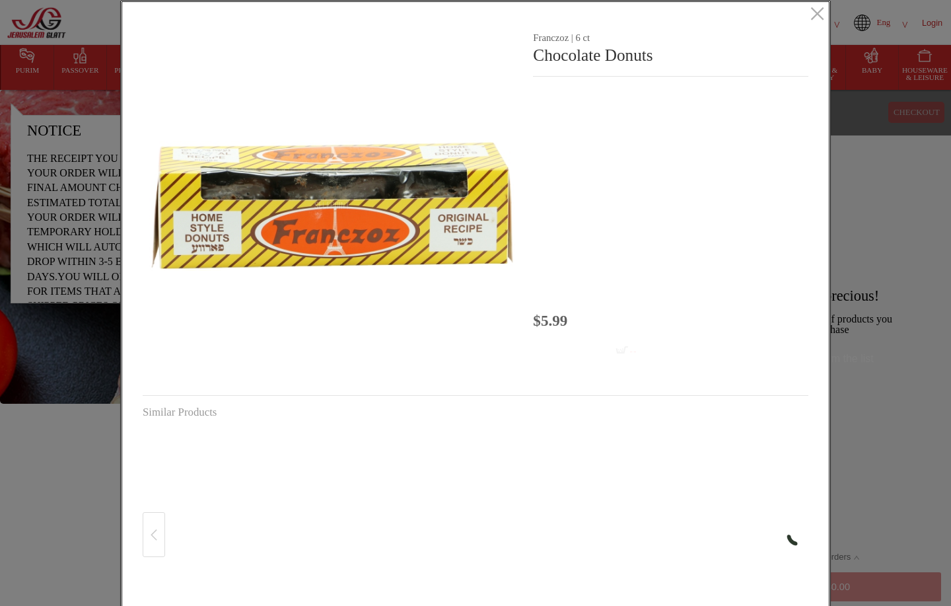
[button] (332, 205)
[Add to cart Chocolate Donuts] (594, 351)
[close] (817, 15)
